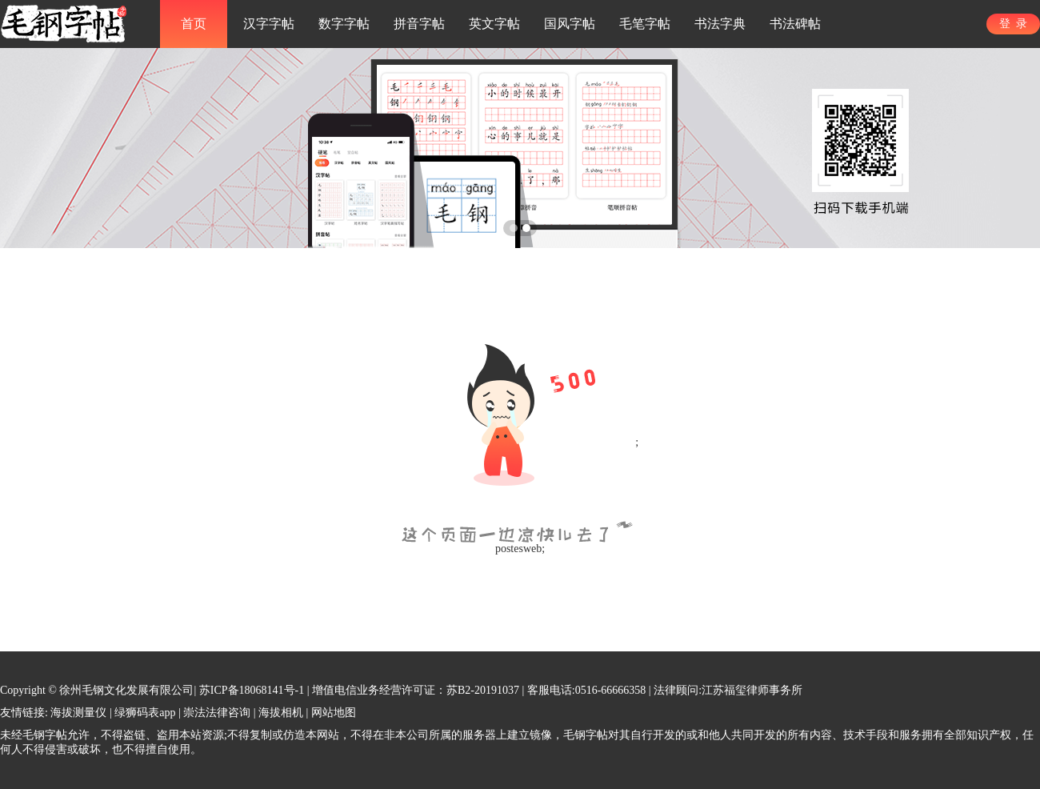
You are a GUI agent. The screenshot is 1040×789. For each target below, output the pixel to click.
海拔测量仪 (78, 713)
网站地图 (333, 713)
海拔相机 (280, 713)
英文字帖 (494, 23)
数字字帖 (344, 23)
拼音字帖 (419, 23)
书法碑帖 (795, 23)
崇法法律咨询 (216, 713)
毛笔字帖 (644, 23)
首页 (193, 23)
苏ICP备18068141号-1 (251, 690)
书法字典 (720, 23)
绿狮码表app (144, 713)
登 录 (1013, 24)
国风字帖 (569, 23)
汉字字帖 (268, 23)
